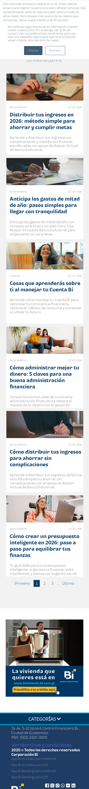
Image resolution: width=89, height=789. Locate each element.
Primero (22, 583)
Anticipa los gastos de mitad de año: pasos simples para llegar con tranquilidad (45, 205)
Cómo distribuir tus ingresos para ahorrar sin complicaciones (45, 458)
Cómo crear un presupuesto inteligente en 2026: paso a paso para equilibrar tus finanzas (44, 545)
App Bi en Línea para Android (33, 759)
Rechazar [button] (55, 50)
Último (68, 583)
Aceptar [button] (33, 50)
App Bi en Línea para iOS (29, 765)
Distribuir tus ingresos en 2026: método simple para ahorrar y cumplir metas (42, 120)
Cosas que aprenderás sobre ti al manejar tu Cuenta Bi (45, 286)
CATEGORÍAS (44, 719)
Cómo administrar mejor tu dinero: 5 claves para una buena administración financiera (44, 377)
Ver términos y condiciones (41, 745)
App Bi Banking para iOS (29, 777)
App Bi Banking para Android (33, 771)
